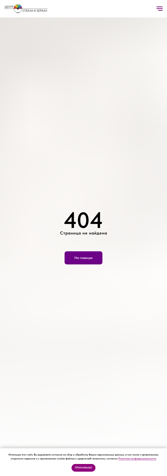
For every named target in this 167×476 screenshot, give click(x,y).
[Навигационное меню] (160, 9)
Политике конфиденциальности (137, 458)
